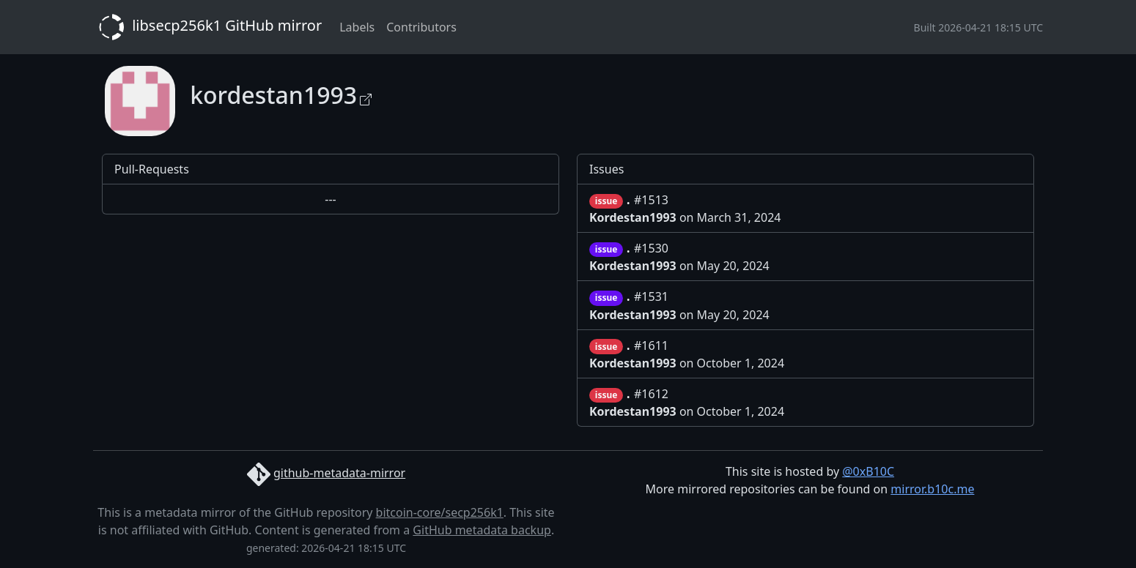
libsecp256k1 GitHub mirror (207, 27)
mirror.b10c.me (932, 489)
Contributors (421, 27)
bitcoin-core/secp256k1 (440, 512)
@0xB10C (868, 471)
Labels (357, 27)
